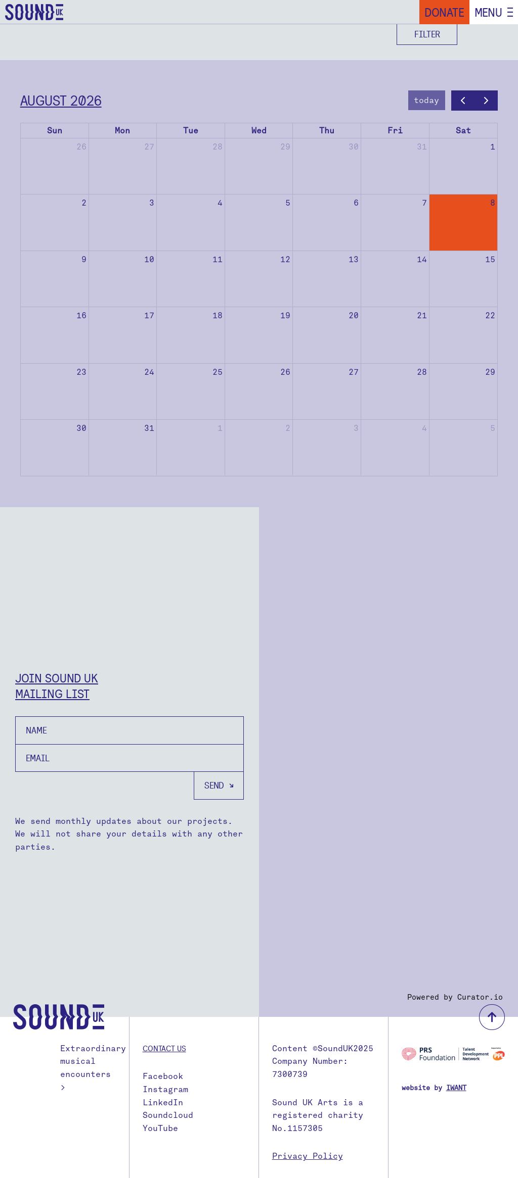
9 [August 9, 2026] (84, 259)
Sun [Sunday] (54, 130)
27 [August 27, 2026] (354, 372)
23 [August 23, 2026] (81, 372)
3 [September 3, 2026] (356, 428)
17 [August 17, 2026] (149, 315)
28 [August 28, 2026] (422, 372)
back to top (492, 1017)
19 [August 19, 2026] (285, 315)
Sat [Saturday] (463, 130)
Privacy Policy (307, 1156)
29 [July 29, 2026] (285, 146)
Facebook (163, 1076)
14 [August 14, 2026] (422, 259)
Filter (427, 34)
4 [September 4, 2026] (424, 428)
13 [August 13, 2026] (354, 259)
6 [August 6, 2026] (356, 203)
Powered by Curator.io (455, 997)
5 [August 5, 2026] (287, 203)
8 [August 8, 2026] (492, 203)
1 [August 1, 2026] (492, 146)
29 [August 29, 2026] (490, 372)
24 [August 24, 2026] (149, 372)
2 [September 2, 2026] (287, 428)
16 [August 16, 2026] (81, 315)
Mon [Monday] (122, 130)
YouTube (160, 1128)
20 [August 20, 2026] (354, 315)
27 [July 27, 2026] (149, 146)
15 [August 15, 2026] (490, 259)
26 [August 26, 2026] (285, 372)
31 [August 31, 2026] (149, 428)
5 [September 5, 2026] (492, 428)
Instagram (165, 1089)
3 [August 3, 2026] (151, 203)
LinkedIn (163, 1102)
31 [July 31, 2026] (422, 146)
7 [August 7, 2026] (424, 203)
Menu (488, 12)
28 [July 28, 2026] (217, 146)
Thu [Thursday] (326, 130)
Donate (444, 12)
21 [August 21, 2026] (422, 315)
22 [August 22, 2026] (490, 315)
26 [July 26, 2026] (81, 146)
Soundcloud (168, 1115)
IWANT (456, 1088)
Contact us (164, 1048)
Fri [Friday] (395, 130)
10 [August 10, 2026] (149, 259)
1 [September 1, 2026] (220, 428)
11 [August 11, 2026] (217, 259)
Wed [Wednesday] (259, 130)
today (426, 100)
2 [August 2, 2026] (84, 203)
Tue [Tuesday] (190, 130)
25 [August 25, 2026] (217, 372)
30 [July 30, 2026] (354, 146)
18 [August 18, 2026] (217, 315)
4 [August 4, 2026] (220, 203)
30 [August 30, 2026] (81, 428)
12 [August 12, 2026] (285, 259)
